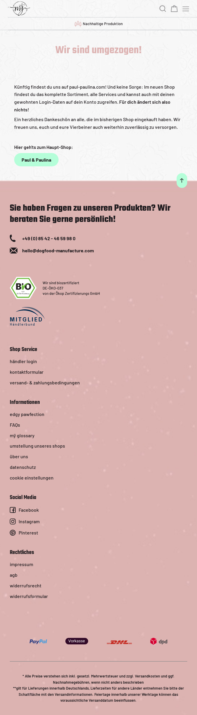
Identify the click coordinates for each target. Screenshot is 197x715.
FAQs (15, 425)
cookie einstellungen (32, 477)
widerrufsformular (29, 596)
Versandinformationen (73, 694)
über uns (19, 456)
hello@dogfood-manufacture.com (58, 250)
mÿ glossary (22, 435)
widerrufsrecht (25, 585)
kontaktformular (26, 372)
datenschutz (23, 467)
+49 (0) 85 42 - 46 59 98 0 (48, 238)
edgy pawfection (27, 414)
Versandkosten (147, 676)
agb (13, 575)
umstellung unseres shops (37, 445)
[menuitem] (98, 361)
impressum (21, 564)
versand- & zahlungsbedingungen (45, 382)
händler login (23, 361)
